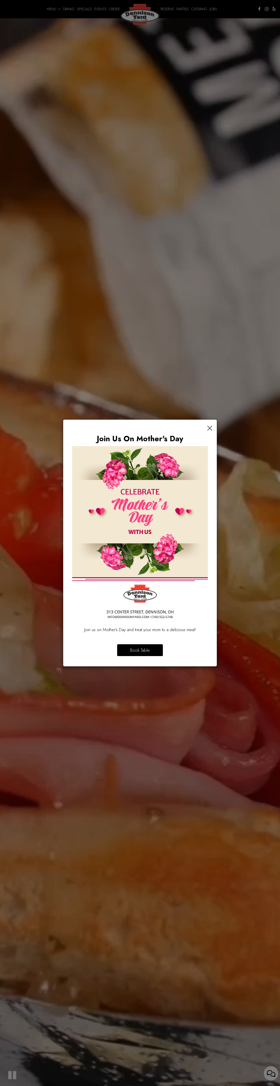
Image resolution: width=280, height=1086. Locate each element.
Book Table (140, 650)
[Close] (210, 427)
